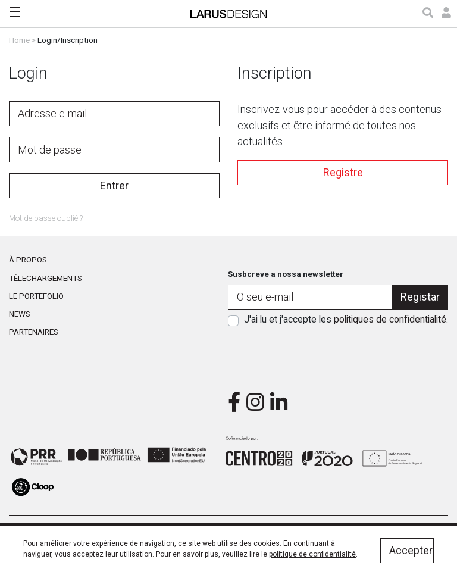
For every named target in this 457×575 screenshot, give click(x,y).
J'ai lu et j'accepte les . (346, 319)
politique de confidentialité (312, 554)
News (19, 313)
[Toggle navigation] (15, 12)
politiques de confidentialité (390, 319)
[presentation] (338, 355)
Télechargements (45, 278)
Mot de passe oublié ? (46, 218)
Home (19, 40)
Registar (420, 296)
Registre (343, 172)
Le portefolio (36, 296)
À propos (28, 259)
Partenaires (33, 331)
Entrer (114, 185)
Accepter (411, 550)
